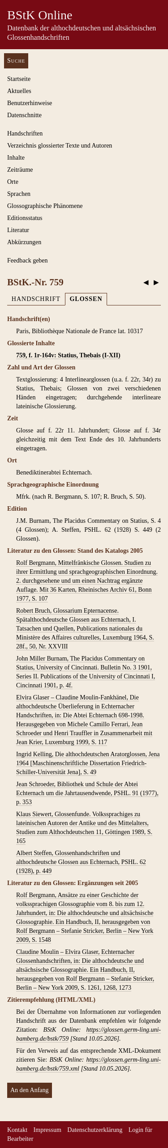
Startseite (18, 79)
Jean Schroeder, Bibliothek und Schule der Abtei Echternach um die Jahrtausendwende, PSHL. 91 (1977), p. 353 (87, 793)
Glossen (85, 299)
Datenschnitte (24, 115)
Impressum (47, 1130)
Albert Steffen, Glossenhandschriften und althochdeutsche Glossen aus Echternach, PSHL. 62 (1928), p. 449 (81, 862)
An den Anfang (29, 1090)
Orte (12, 181)
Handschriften (25, 133)
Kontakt (17, 1130)
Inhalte (16, 157)
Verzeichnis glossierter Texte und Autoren (59, 145)
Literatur (18, 230)
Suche (16, 60)
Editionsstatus (25, 218)
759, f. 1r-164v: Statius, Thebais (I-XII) (68, 355)
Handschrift (36, 299)
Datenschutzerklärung (94, 1130)
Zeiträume (20, 169)
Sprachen (18, 194)
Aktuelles (19, 91)
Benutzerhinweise (29, 103)
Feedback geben (27, 260)
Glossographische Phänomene (44, 206)
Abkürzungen (24, 242)
